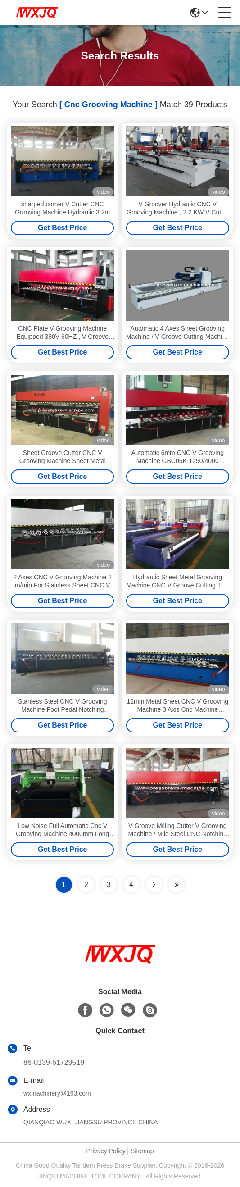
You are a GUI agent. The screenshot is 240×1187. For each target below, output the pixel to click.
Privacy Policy (106, 1151)
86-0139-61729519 (53, 1062)
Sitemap (142, 1151)
